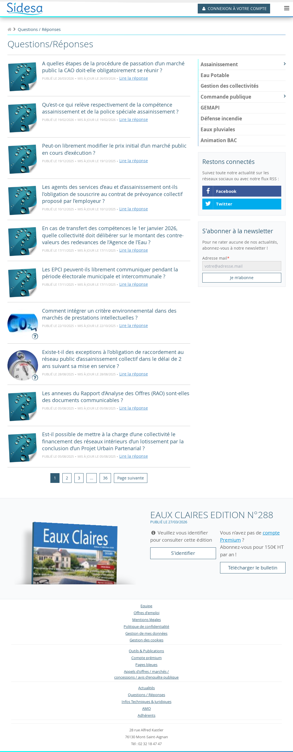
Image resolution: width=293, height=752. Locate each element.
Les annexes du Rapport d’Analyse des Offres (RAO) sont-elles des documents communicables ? (115, 397)
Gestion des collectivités (229, 86)
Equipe (146, 606)
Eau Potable (215, 75)
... (91, 478)
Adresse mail (214, 258)
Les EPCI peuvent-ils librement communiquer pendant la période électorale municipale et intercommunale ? (110, 273)
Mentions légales (146, 619)
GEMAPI (210, 107)
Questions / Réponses (146, 694)
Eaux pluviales (218, 129)
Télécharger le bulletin (252, 567)
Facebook (220, 191)
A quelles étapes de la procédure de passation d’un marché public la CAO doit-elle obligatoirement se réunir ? (113, 67)
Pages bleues (146, 664)
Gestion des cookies (146, 640)
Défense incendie (221, 118)
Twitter (218, 204)
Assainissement (243, 64)
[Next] (130, 478)
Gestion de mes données (146, 633)
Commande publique (243, 96)
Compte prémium (146, 657)
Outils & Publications (146, 651)
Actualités (146, 688)
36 (105, 478)
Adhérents (146, 715)
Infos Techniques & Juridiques (146, 701)
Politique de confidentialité (146, 626)
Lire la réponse (133, 78)
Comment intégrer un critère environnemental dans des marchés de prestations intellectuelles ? (109, 314)
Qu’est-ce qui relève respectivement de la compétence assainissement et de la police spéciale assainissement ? (110, 108)
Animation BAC (219, 140)
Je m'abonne (242, 277)
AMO (146, 708)
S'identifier (183, 553)
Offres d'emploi (146, 612)
